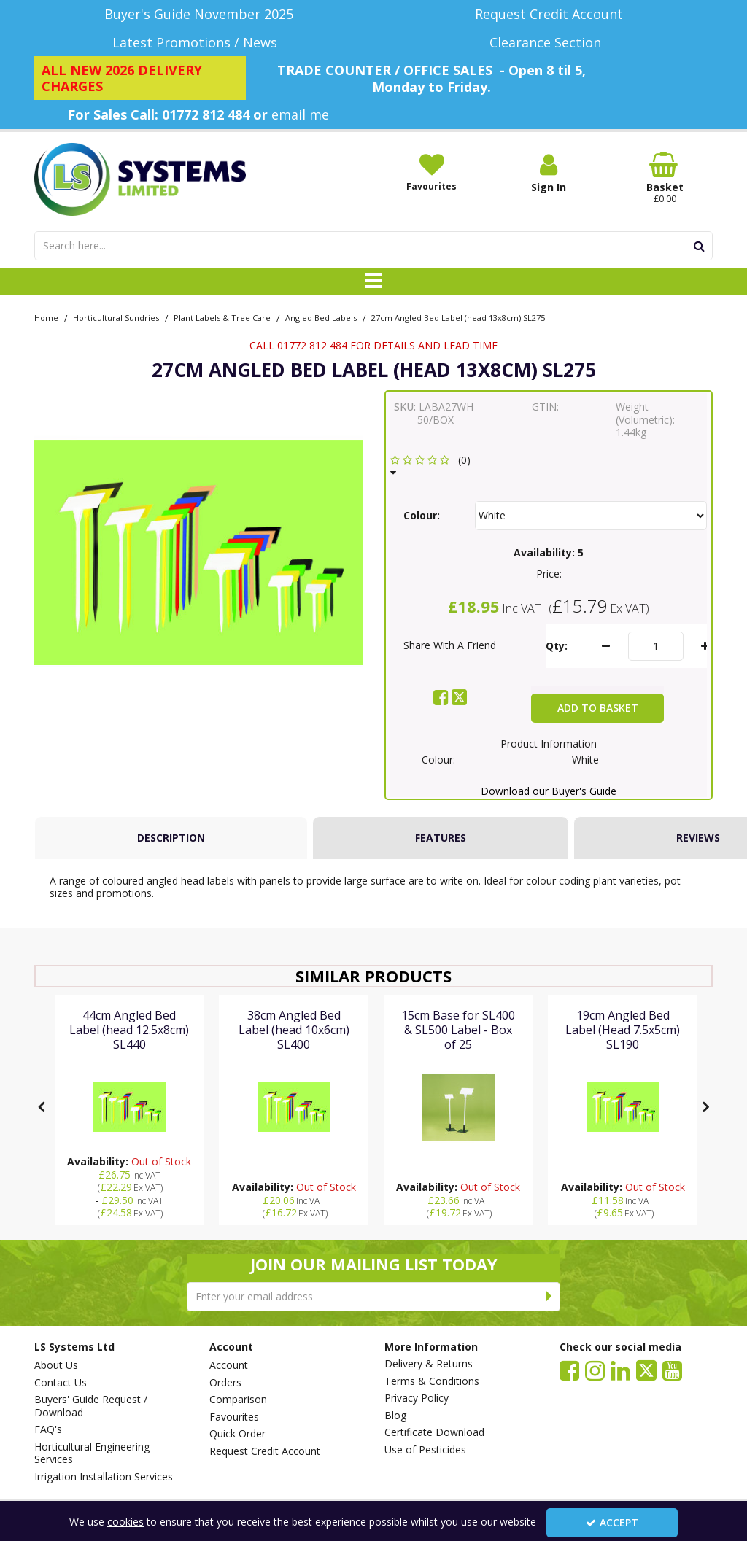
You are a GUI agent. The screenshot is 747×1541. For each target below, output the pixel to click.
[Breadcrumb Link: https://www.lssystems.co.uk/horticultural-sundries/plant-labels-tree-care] (222, 317)
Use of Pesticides (425, 1449)
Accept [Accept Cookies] (612, 1522)
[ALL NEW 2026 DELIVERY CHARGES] (140, 78)
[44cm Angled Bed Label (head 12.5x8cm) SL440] (129, 1045)
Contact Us (60, 1382)
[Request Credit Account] (548, 14)
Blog (395, 1415)
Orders (225, 1382)
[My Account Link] (548, 173)
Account (228, 1365)
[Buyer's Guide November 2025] (198, 14)
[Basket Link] (665, 178)
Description (171, 838)
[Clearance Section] (548, 42)
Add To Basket (597, 708)
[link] (441, 697)
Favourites (234, 1417)
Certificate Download (434, 1432)
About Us (56, 1365)
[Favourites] (431, 172)
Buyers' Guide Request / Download (90, 1405)
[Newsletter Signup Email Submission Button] (549, 1296)
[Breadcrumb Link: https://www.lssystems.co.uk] (46, 317)
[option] (198, 553)
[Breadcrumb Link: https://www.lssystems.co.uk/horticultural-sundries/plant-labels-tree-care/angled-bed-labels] (321, 317)
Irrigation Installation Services (103, 1476)
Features (440, 838)
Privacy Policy (416, 1398)
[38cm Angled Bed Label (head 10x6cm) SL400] (293, 1045)
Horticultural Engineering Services (92, 1453)
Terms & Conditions (431, 1381)
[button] (433, 466)
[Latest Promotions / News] (198, 42)
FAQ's (48, 1429)
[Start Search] (699, 245)
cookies (125, 1522)
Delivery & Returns (428, 1363)
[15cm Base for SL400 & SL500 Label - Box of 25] (458, 1045)
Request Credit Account (264, 1451)
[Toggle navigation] (374, 281)
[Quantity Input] (656, 646)
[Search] (360, 245)
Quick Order (237, 1433)
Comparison (238, 1399)
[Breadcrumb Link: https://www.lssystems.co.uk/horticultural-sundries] (116, 317)
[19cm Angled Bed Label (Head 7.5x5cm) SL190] (622, 1045)
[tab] (171, 838)
